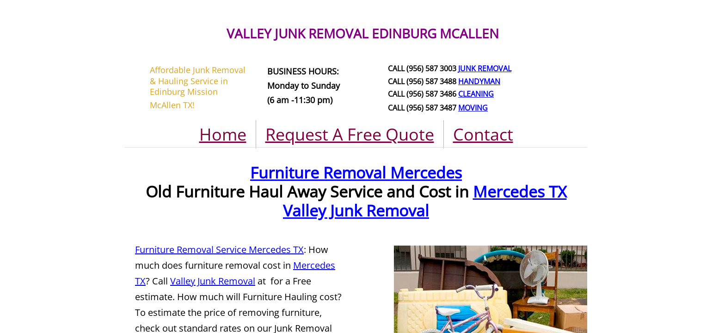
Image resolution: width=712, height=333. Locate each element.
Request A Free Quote (349, 134)
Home (222, 134)
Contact (483, 134)
